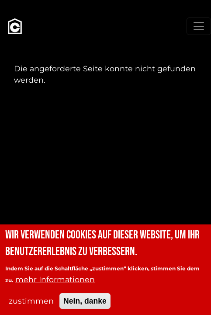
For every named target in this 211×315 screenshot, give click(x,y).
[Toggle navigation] (199, 26)
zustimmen (31, 307)
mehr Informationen (55, 285)
